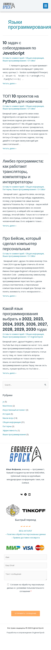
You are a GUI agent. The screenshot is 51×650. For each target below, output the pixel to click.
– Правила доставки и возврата (25, 537)
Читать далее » (9, 83)
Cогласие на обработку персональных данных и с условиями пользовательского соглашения (25, 588)
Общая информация (35, 58)
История (6, 414)
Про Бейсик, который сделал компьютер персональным (22, 244)
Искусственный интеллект (14, 410)
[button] (45, 6)
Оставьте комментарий (13, 58)
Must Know (7, 406)
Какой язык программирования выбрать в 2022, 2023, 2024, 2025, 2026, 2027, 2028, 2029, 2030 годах (25, 319)
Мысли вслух (8, 418)
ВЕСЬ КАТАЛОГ (25, 531)
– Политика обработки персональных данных (25, 534)
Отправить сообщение (25, 613)
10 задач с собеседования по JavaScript (19, 48)
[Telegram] (25, 494)
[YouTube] (29, 494)
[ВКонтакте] (21, 494)
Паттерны (7, 189)
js (3, 401)
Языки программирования (14, 60)
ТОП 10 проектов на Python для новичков (22, 98)
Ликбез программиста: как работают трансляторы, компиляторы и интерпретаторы (23, 171)
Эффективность (10, 430)
